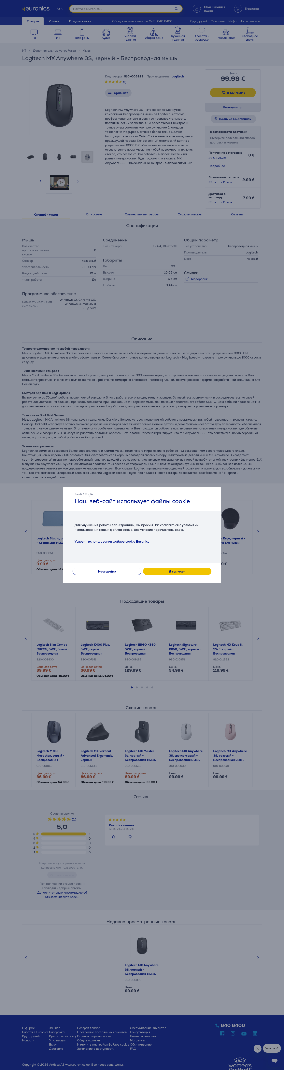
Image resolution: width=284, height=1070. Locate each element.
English (90, 494)
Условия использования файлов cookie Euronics (112, 541)
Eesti (78, 494)
